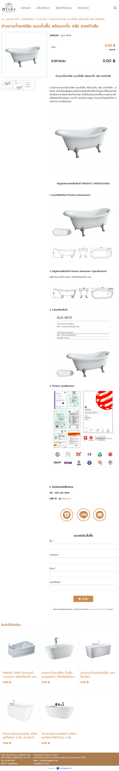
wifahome (66, 498)
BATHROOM (28, 19)
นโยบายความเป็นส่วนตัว (98, 609)
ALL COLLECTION (10, 19)
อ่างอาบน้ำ (41, 19)
